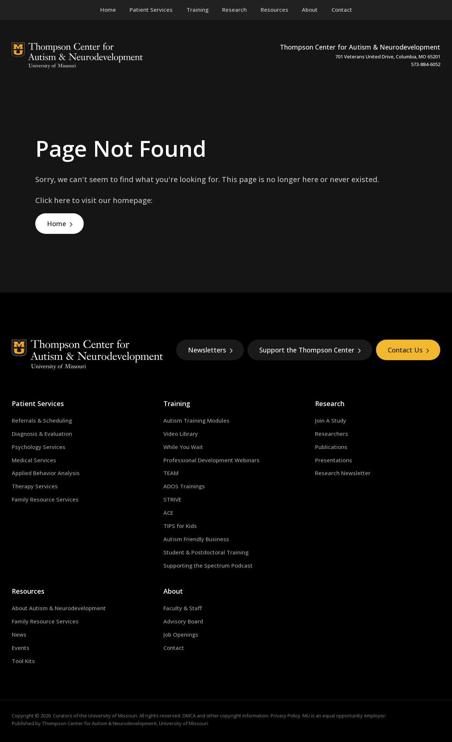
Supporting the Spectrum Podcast (208, 565)
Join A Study (330, 420)
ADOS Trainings (184, 486)
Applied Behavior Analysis (46, 473)
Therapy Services (35, 486)
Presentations (333, 460)
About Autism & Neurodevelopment (59, 608)
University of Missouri (112, 715)
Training (176, 403)
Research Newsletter (342, 473)
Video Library (180, 433)
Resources (28, 591)
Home (56, 223)
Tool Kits (23, 661)
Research (329, 403)
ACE (168, 512)
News (19, 634)
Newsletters (210, 349)
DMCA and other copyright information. (226, 715)
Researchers (331, 433)
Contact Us (408, 349)
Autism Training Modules (196, 420)
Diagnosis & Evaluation (42, 433)
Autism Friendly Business (196, 539)
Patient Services (38, 403)
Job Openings (180, 634)
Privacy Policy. (286, 715)
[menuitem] (151, 10)
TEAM (170, 473)
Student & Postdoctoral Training (206, 552)
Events (20, 647)
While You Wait (183, 446)
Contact (173, 647)
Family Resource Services (45, 499)
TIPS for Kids (180, 525)
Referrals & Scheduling (42, 420)
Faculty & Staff (182, 608)
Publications (331, 446)
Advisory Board (183, 621)
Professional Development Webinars (211, 460)
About (173, 591)
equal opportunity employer (353, 715)
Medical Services (34, 460)
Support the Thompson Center (310, 349)
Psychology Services (38, 446)
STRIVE (172, 499)
